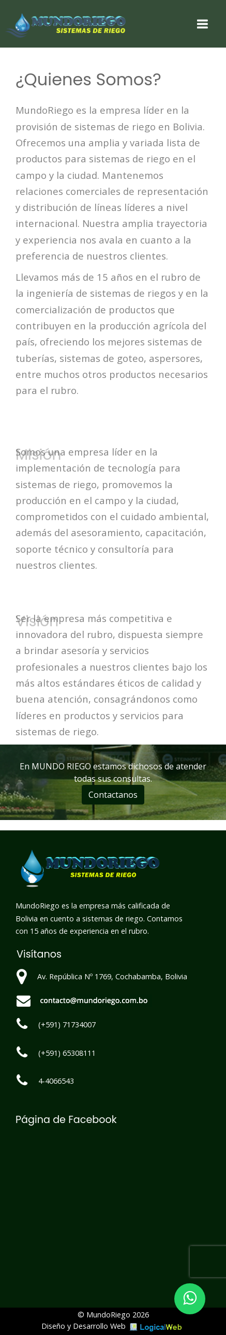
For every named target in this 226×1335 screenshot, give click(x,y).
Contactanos (113, 794)
